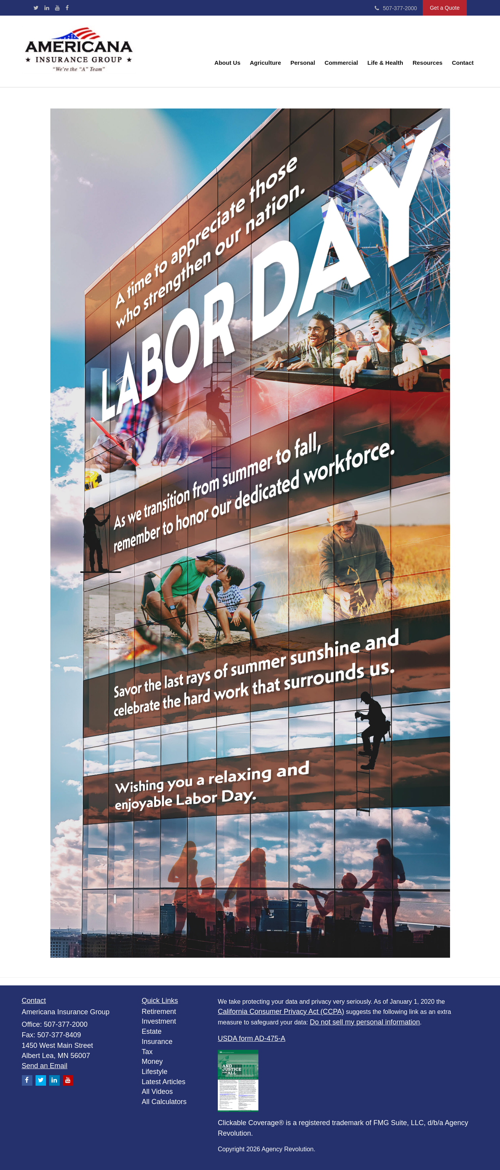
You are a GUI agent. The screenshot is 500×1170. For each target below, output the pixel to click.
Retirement (159, 1011)
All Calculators (164, 1102)
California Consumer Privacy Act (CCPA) (281, 1011)
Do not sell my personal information (365, 1022)
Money (152, 1061)
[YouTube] (57, 8)
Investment (159, 1021)
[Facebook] (67, 8)
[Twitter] (36, 8)
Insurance (157, 1042)
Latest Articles (163, 1082)
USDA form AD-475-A (251, 1038)
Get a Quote (444, 8)
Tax (147, 1052)
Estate (152, 1031)
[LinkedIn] (46, 8)
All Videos (157, 1091)
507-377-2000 (396, 8)
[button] (227, 51)
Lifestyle (154, 1072)
